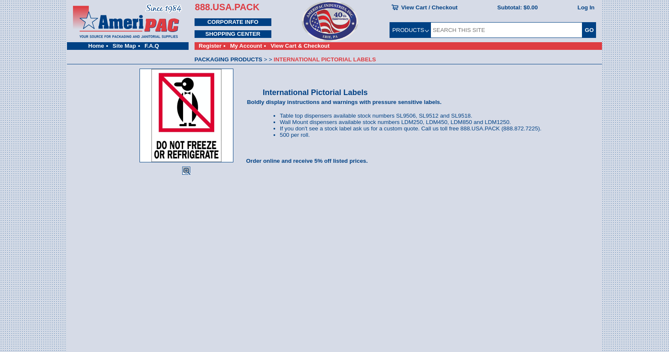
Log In (586, 7)
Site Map (124, 46)
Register (210, 46)
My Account (246, 46)
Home (96, 46)
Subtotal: (517, 7)
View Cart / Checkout (429, 7)
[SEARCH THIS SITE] (506, 30)
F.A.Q (152, 46)
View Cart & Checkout (300, 46)
